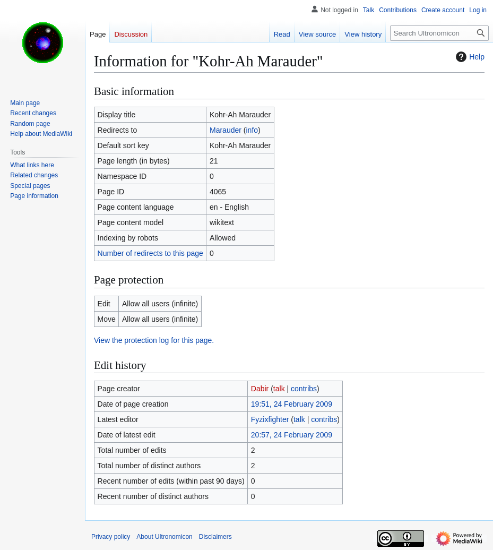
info (252, 130)
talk (279, 388)
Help (469, 56)
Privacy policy (110, 536)
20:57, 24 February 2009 (291, 435)
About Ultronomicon (164, 536)
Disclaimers (215, 536)
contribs (304, 388)
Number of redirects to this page (150, 253)
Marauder (225, 130)
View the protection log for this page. (154, 340)
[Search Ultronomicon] (439, 33)
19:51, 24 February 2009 (291, 404)
